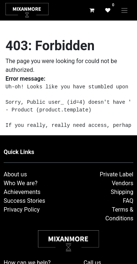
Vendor (121, 183)
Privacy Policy (22, 209)
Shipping (122, 191)
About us (15, 174)
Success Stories (24, 200)
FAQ (128, 200)
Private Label (116, 174)
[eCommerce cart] (91, 10)
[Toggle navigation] (124, 10)
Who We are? (21, 183)
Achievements (22, 191)
